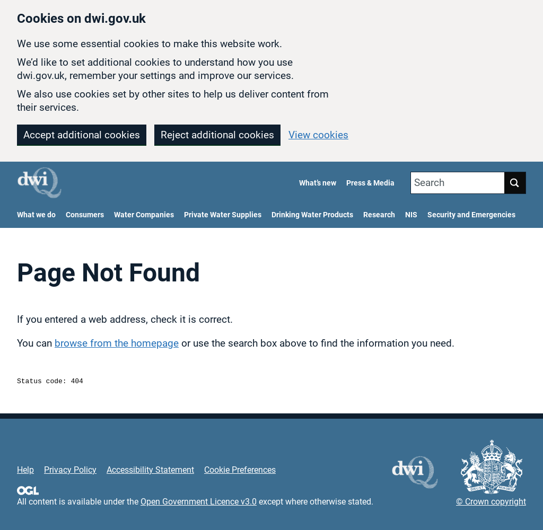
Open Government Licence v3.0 (199, 503)
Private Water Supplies (222, 214)
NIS (411, 214)
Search (429, 182)
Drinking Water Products (312, 214)
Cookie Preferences (240, 471)
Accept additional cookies (81, 135)
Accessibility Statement (150, 471)
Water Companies (144, 214)
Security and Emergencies (471, 214)
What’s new (317, 183)
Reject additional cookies (217, 135)
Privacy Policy (70, 471)
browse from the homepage (117, 343)
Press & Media (370, 183)
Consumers (85, 214)
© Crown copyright (491, 503)
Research (379, 214)
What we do (36, 214)
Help (25, 471)
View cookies (318, 135)
